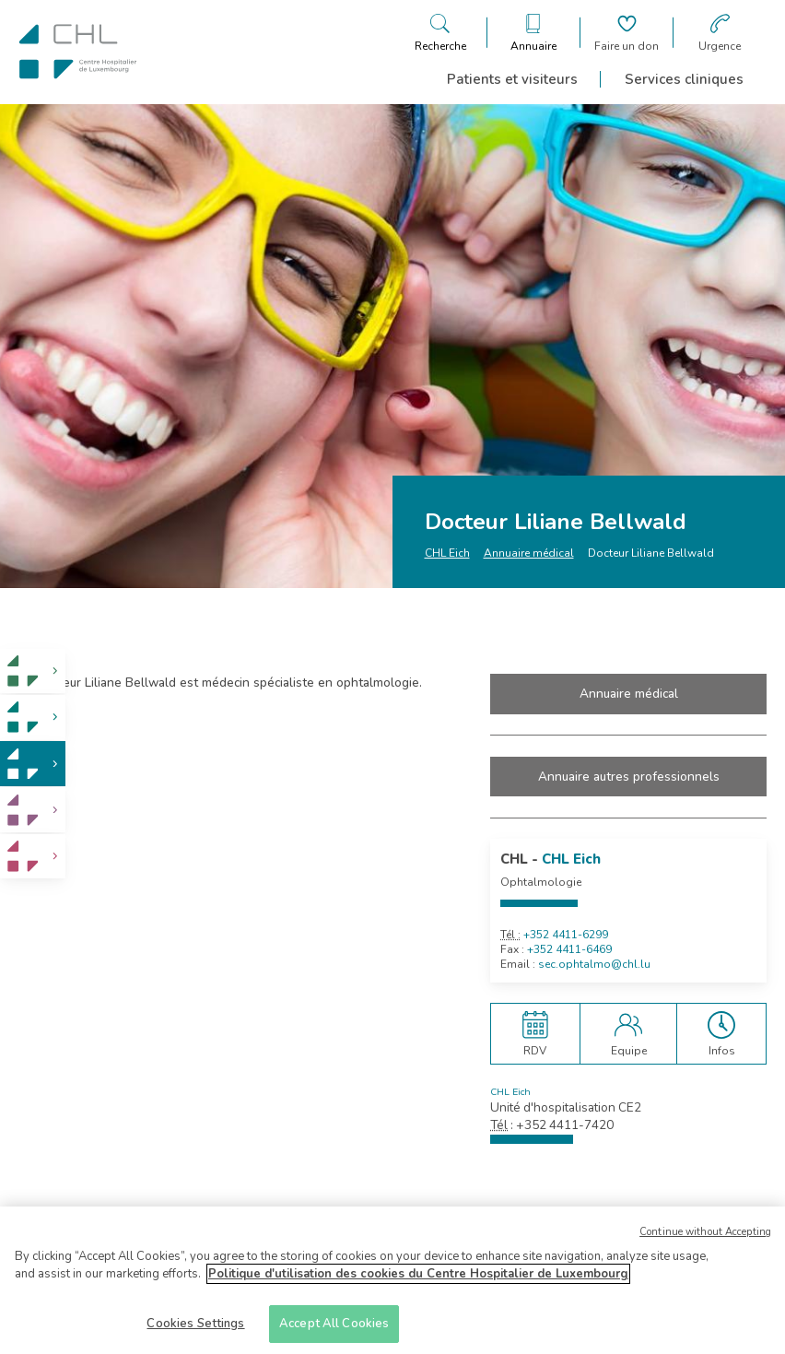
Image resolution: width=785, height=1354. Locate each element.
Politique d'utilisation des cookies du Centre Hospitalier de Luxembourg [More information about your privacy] (418, 1280)
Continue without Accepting (705, 1237)
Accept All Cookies (334, 1330)
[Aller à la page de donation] (626, 33)
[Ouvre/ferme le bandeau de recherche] (440, 33)
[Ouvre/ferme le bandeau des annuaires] (533, 33)
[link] (32, 671)
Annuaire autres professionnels (629, 776)
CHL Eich (447, 553)
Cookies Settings (195, 1330)
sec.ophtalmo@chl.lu (594, 964)
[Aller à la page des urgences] (719, 33)
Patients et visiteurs (512, 79)
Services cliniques (684, 79)
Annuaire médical (529, 553)
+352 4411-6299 (565, 934)
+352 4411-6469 (569, 949)
